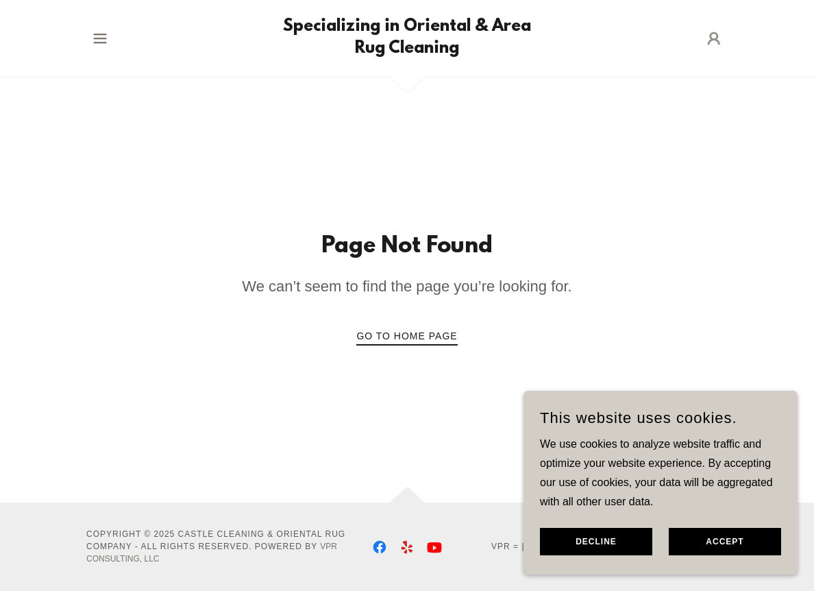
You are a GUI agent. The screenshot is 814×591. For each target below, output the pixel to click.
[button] (100, 38)
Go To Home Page (406, 335)
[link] (407, 49)
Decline (596, 561)
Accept (724, 561)
